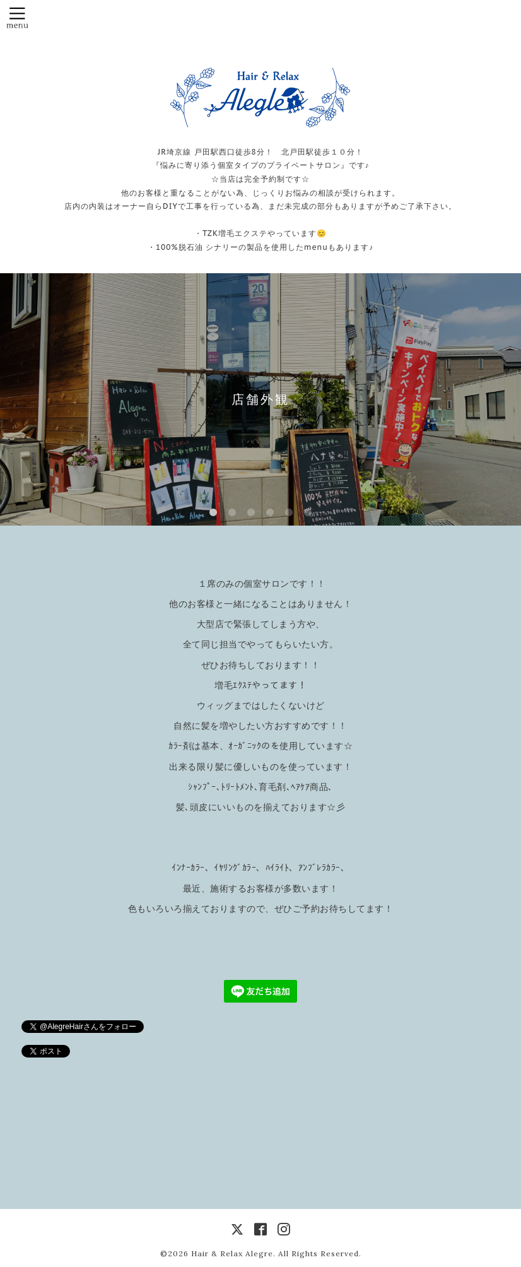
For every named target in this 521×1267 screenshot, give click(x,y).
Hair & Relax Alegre (232, 1253)
